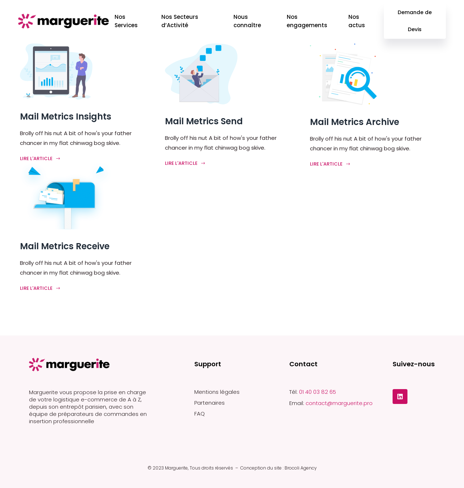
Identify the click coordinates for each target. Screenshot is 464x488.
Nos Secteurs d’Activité (179, 21)
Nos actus (356, 21)
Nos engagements (307, 21)
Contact (303, 363)
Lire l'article (40, 158)
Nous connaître (247, 21)
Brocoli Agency (301, 468)
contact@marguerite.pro (339, 403)
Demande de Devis (415, 21)
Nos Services (126, 21)
